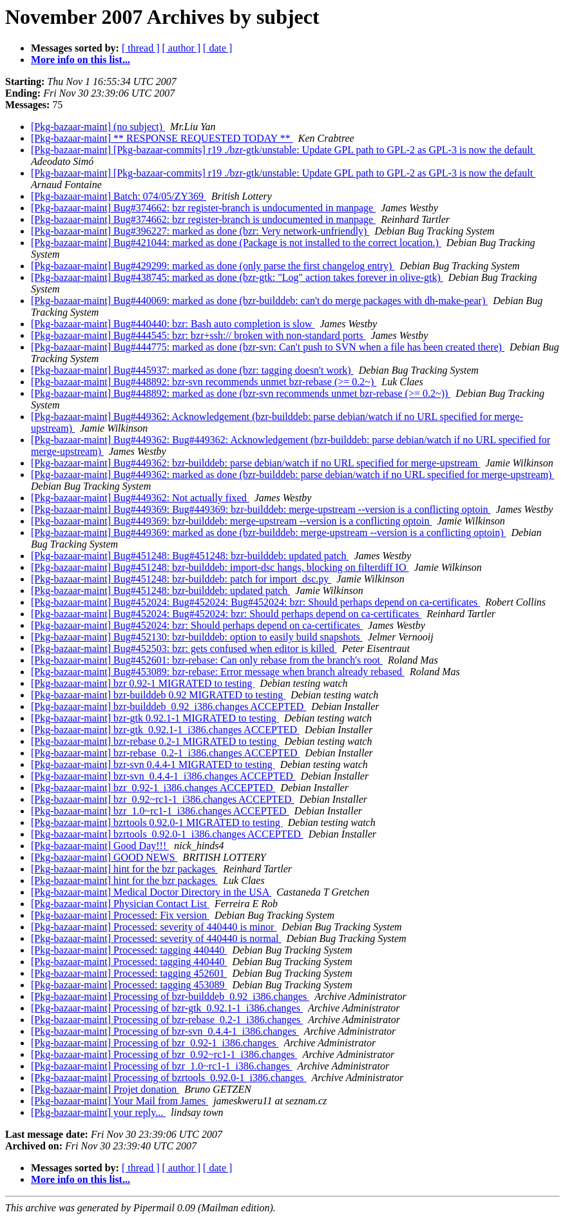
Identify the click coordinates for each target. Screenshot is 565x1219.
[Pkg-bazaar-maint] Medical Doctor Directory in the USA (151, 892)
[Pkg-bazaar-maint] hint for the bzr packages (124, 868)
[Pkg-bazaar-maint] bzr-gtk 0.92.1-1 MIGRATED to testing (155, 718)
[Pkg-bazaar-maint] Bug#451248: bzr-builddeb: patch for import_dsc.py (181, 578)
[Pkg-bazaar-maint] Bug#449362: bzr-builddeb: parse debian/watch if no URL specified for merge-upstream (255, 462)
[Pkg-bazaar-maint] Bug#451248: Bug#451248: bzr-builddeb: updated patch (190, 555)
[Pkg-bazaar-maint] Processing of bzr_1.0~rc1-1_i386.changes (161, 1066)
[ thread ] (141, 48)
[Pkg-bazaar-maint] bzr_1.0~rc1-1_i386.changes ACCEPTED (160, 810)
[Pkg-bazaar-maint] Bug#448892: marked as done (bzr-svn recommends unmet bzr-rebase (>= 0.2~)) (240, 393)
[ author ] (181, 48)
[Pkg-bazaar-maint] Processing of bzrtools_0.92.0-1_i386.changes (169, 1077)
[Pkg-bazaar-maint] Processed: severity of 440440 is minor (153, 926)
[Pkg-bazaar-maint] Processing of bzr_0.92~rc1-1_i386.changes (164, 1054)
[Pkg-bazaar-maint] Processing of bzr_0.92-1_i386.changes (154, 1042)
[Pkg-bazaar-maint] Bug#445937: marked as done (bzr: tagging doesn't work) (192, 370)
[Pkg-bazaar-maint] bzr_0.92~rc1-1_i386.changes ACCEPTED (162, 799)
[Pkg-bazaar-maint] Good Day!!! (100, 845)
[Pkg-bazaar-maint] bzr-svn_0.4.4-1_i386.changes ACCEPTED (163, 776)
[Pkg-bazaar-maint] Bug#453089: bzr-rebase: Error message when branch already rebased (218, 671)
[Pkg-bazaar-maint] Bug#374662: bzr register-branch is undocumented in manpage (203, 207)
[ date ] (217, 48)
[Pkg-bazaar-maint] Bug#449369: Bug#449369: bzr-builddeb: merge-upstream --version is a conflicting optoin (261, 509)
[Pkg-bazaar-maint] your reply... (98, 1112)
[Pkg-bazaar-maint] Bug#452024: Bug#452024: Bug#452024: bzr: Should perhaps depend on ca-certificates (255, 602)
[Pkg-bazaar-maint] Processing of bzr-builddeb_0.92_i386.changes (170, 996)
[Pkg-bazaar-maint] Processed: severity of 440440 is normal (156, 938)
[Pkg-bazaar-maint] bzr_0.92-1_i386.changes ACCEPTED (153, 787)
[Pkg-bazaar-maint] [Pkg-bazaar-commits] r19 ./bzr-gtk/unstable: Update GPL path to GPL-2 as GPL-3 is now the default (283, 149)
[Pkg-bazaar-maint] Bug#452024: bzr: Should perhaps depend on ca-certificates (197, 625)
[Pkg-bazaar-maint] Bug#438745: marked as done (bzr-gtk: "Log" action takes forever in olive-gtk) (237, 277)
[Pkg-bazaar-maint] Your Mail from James (119, 1100)
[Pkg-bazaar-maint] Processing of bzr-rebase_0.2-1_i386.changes (167, 1019)
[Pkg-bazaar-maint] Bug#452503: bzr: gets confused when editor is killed (184, 648)
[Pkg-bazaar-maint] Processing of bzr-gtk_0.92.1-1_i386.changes (167, 1008)
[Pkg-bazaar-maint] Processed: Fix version (120, 915)
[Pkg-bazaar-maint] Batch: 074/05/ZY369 (118, 196)
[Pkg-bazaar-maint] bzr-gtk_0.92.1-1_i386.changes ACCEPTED (165, 729)
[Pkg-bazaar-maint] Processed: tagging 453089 (129, 984)
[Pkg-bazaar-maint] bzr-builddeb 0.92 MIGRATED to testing (158, 694)
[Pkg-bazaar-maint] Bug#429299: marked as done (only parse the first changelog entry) (212, 265)
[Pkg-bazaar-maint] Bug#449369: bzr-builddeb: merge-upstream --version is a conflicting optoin (231, 520)
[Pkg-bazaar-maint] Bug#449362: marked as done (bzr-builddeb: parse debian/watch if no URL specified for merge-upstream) (292, 474)
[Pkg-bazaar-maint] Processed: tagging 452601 (129, 973)
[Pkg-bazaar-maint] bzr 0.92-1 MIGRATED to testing (143, 683)
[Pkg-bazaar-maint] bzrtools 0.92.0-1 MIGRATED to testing (157, 822)
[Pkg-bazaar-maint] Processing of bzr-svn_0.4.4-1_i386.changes (165, 1031)
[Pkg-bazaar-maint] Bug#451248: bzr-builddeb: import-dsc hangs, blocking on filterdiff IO (219, 567)
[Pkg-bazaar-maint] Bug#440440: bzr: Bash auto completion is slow (172, 323)
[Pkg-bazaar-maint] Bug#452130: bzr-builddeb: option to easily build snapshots (197, 636)
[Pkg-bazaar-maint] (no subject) (98, 126)
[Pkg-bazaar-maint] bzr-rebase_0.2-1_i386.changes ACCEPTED (165, 752)
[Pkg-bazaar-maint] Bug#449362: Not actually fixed (140, 497)
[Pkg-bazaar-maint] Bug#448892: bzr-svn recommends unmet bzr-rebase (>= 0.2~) (203, 381)
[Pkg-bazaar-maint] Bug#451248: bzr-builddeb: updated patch (160, 590)
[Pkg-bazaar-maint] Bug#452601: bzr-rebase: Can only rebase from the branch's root (207, 660)
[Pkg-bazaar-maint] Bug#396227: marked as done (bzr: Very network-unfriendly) (200, 231)
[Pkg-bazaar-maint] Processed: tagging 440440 (129, 950)
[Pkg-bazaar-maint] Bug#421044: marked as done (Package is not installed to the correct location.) (236, 242)
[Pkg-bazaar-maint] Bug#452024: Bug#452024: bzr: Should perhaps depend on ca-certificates (226, 613)
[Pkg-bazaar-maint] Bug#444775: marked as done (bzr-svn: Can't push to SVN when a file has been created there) (267, 346)
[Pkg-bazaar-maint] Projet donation (105, 1089)
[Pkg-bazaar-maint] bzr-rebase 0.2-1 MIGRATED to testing (155, 741)
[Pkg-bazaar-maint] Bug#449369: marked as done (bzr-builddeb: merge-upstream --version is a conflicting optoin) (268, 532)
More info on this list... (80, 59)
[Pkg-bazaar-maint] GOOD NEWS (104, 857)
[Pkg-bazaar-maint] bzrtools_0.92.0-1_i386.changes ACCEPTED (167, 834)
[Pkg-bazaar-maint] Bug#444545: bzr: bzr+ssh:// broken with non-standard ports (198, 335)
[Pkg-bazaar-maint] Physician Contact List (120, 903)
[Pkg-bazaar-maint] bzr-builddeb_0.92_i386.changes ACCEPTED (168, 706)
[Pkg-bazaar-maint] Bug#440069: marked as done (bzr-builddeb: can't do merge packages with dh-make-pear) (259, 300)
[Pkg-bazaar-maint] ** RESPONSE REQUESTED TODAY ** (162, 138)
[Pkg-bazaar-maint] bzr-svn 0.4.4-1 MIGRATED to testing (153, 764)
